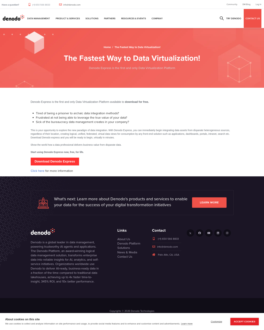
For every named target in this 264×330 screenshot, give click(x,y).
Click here (37, 171)
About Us (123, 239)
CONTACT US (252, 18)
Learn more (209, 202)
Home (107, 47)
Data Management (38, 18)
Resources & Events (133, 18)
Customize (216, 321)
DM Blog (246, 4)
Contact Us (124, 256)
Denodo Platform (128, 243)
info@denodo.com (72, 4)
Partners (109, 18)
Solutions (91, 18)
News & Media (127, 252)
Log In (258, 4)
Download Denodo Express (54, 161)
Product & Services (68, 18)
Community (232, 4)
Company (157, 18)
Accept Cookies (244, 321)
